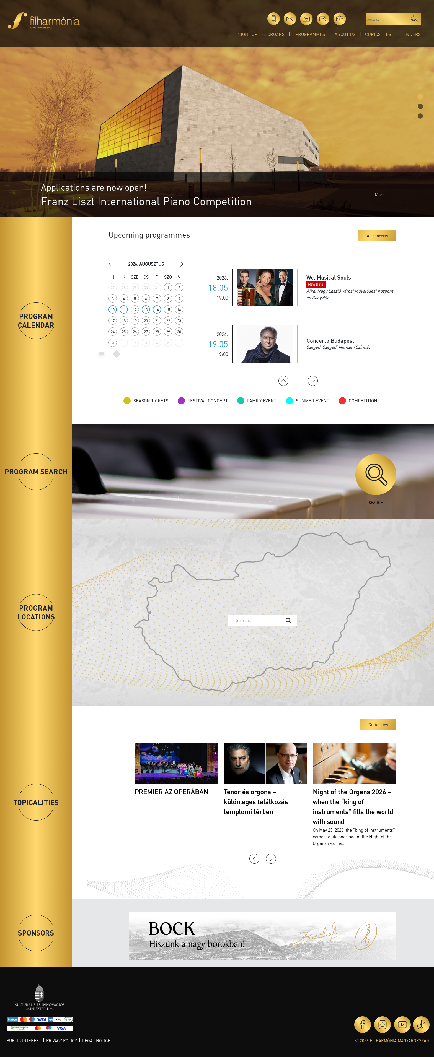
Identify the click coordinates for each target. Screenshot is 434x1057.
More (379, 194)
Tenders (411, 34)
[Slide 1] (420, 106)
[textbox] (258, 620)
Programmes (310, 34)
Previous (283, 381)
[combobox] (262, 620)
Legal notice (96, 1040)
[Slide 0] (420, 97)
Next (313, 381)
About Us (345, 34)
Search (375, 479)
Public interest (24, 1040)
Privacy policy (61, 1040)
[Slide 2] (420, 116)
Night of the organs (261, 34)
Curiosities (378, 34)
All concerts (377, 235)
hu (356, 19)
